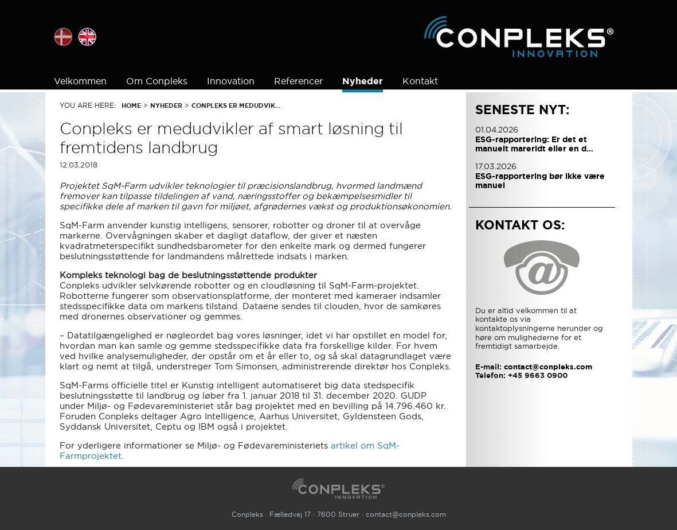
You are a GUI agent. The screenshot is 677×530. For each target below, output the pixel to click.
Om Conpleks (156, 81)
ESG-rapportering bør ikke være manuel (540, 180)
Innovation (231, 81)
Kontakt (420, 81)
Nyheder (362, 81)
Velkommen (80, 81)
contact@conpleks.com (406, 514)
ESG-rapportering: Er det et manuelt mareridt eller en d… (534, 144)
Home (131, 106)
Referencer (298, 81)
